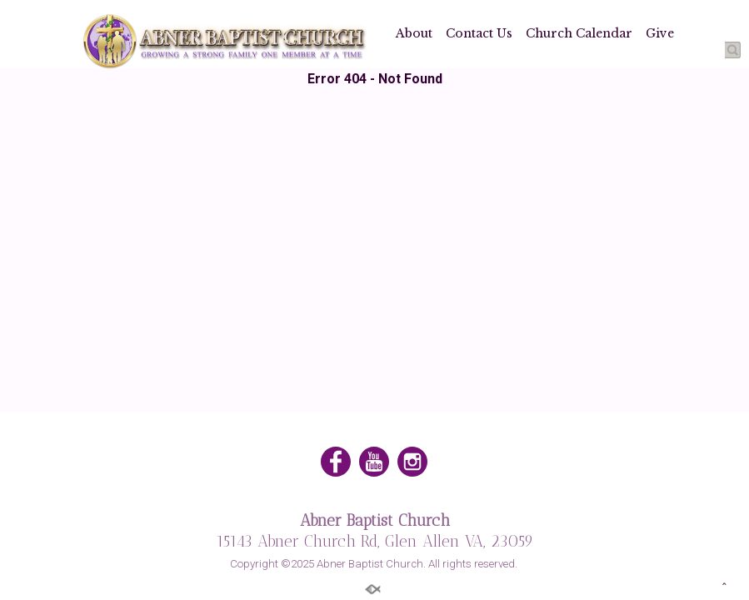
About (414, 33)
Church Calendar (579, 33)
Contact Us (479, 33)
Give (660, 33)
